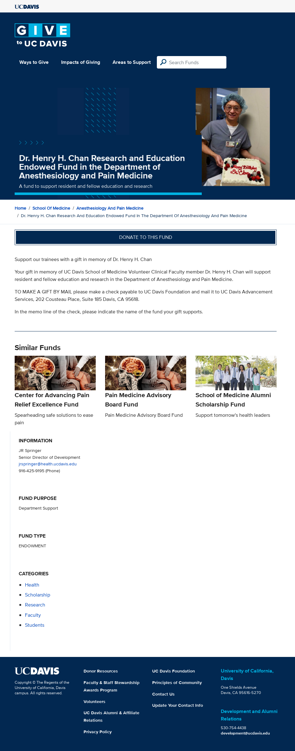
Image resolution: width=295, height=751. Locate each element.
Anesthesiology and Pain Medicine (109, 208)
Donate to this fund (145, 237)
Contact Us (163, 694)
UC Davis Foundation (173, 671)
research (35, 604)
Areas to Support (132, 62)
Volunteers (94, 701)
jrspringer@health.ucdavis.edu (48, 463)
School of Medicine (51, 208)
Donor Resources (101, 671)
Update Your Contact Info (177, 705)
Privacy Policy (98, 732)
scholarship (37, 594)
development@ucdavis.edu (245, 733)
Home (20, 208)
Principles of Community (177, 682)
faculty (33, 615)
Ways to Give (34, 62)
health (32, 584)
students (34, 625)
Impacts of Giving (80, 62)
